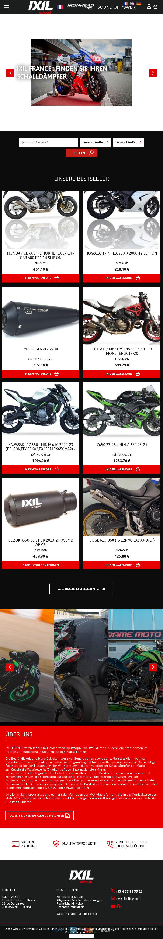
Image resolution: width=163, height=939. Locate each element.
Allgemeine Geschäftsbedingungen (79, 900)
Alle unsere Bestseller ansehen (81, 588)
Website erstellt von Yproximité (77, 913)
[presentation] (10, 667)
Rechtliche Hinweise (69, 903)
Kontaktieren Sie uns (69, 897)
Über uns (18, 734)
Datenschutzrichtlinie (70, 907)
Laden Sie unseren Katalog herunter (39, 815)
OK (81, 936)
